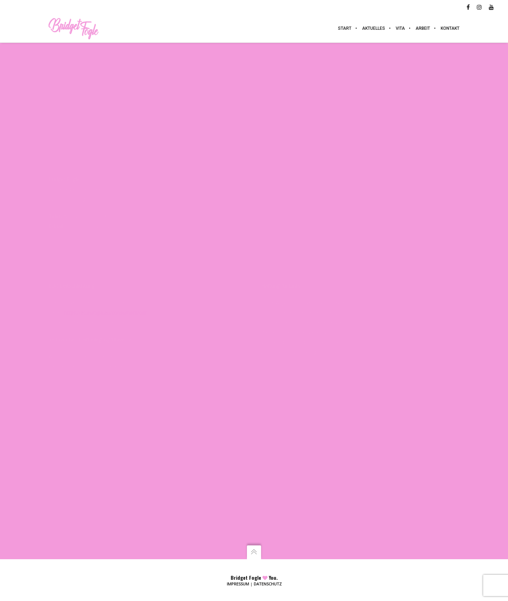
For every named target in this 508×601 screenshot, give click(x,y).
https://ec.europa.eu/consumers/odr (105, 312)
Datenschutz (268, 583)
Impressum (238, 583)
